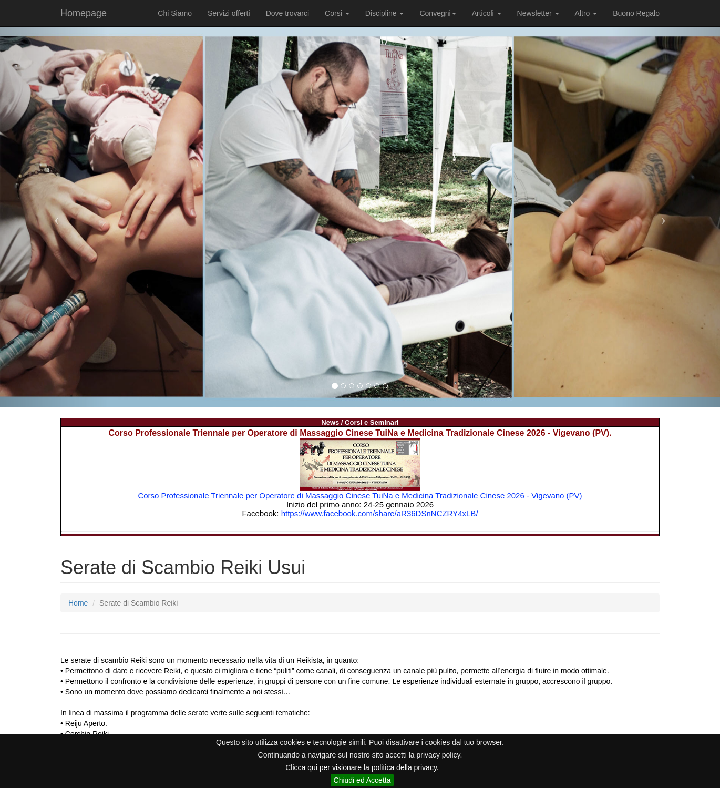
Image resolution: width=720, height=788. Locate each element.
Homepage (83, 13)
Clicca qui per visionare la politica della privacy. (362, 767)
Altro (586, 13)
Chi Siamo (175, 13)
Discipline (384, 13)
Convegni (437, 13)
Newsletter (538, 13)
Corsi (337, 13)
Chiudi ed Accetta (362, 780)
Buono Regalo (636, 13)
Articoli (486, 13)
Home (78, 603)
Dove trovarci (287, 13)
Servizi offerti (229, 13)
